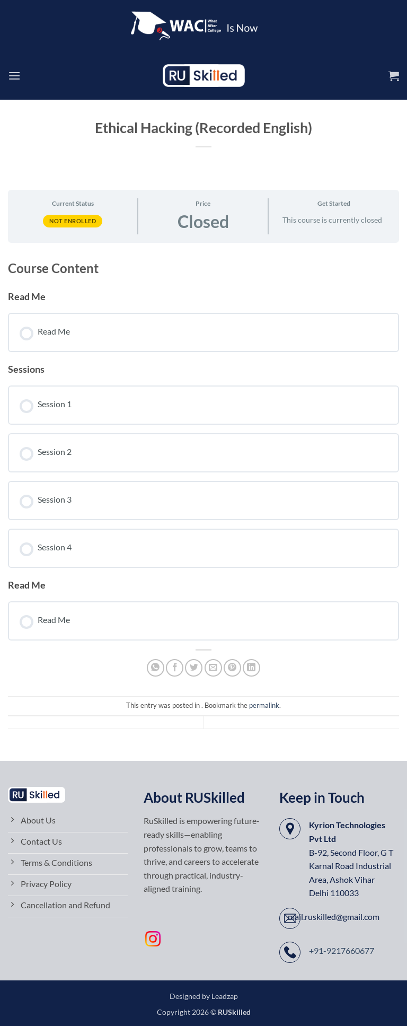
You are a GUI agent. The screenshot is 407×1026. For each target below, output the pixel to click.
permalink (264, 705)
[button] (14, 76)
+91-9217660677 (341, 950)
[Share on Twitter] (193, 668)
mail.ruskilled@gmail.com (333, 916)
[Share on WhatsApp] (155, 668)
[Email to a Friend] (213, 668)
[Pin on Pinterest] (232, 668)
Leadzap (224, 996)
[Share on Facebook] (174, 668)
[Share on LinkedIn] (251, 668)
